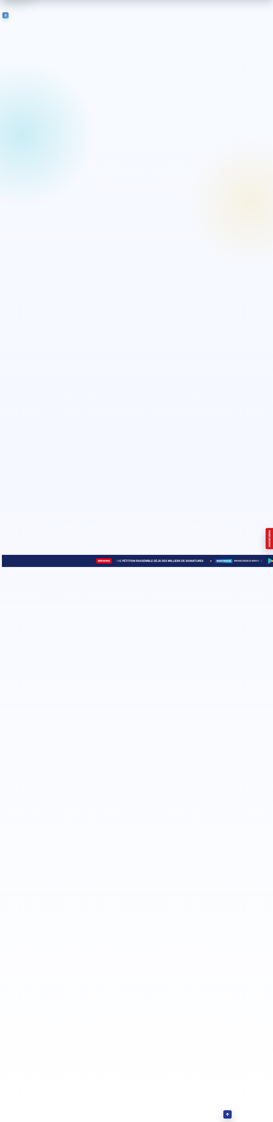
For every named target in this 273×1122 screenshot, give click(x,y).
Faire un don (269, 538)
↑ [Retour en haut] (227, 1114)
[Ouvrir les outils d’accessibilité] (5, 15)
